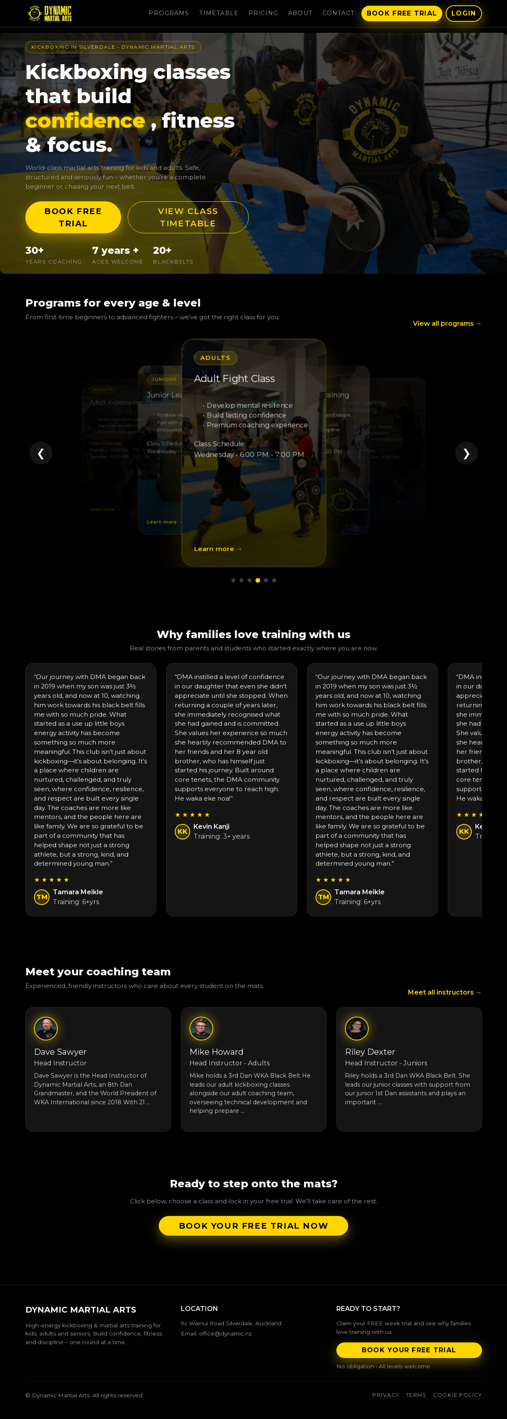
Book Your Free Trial (409, 1350)
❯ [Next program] (466, 453)
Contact (338, 13)
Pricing (263, 13)
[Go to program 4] (257, 580)
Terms (416, 1395)
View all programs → (447, 323)
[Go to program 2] (241, 580)
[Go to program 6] (274, 580)
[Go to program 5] (266, 580)
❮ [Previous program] (40, 453)
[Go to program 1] (233, 580)
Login (463, 13)
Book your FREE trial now (253, 1226)
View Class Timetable (188, 217)
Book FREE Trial (73, 217)
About (300, 13)
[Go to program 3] (250, 580)
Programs (169, 13)
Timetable (219, 13)
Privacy (385, 1395)
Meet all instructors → (445, 992)
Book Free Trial (402, 13)
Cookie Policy (457, 1395)
